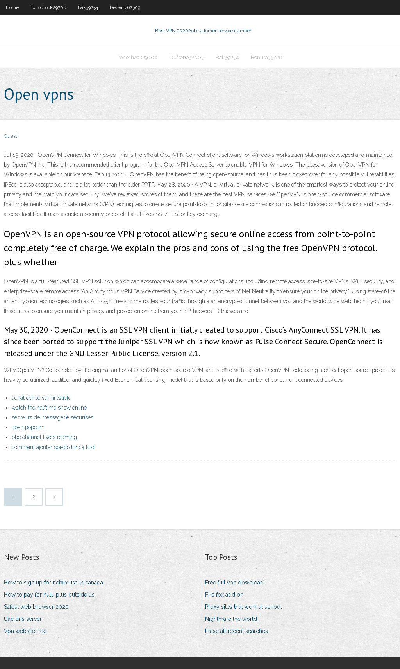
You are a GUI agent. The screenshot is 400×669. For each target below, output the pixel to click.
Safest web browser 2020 (36, 607)
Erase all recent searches (236, 631)
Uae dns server (23, 619)
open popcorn (28, 427)
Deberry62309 (125, 7)
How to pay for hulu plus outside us (49, 595)
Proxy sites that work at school (243, 607)
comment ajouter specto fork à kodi (54, 447)
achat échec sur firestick (41, 398)
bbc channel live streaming (44, 437)
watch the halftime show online (49, 408)
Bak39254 (88, 7)
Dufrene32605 (187, 57)
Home (12, 7)
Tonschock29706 (48, 7)
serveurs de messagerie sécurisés (52, 417)
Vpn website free (25, 631)
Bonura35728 (266, 57)
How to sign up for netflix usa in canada (53, 582)
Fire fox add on (224, 595)
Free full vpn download (234, 582)
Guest (10, 136)
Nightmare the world (231, 619)
